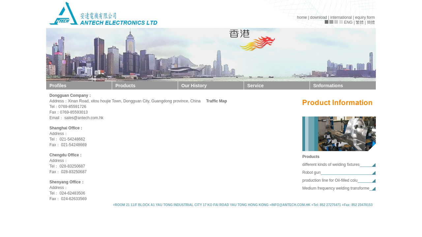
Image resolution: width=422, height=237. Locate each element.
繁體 (360, 22)
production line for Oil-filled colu (329, 180)
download (318, 17)
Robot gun (311, 172)
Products (125, 85)
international (341, 17)
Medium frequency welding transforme (335, 188)
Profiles (57, 85)
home (302, 17)
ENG (348, 22)
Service (255, 85)
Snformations (328, 85)
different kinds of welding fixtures (331, 164)
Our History (194, 85)
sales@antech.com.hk (83, 118)
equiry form (365, 17)
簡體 (371, 22)
